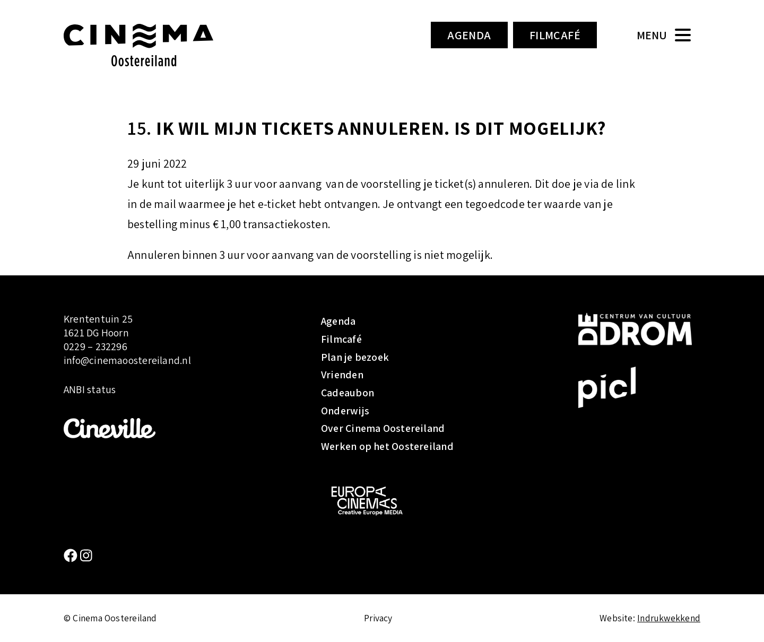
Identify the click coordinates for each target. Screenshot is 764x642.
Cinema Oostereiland (156, 45)
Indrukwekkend (668, 618)
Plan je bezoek (355, 357)
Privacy (378, 618)
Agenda (469, 35)
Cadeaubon (347, 393)
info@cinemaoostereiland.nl (127, 360)
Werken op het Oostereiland (387, 446)
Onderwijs (345, 411)
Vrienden (342, 374)
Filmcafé (555, 35)
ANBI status (90, 390)
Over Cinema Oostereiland (383, 428)
